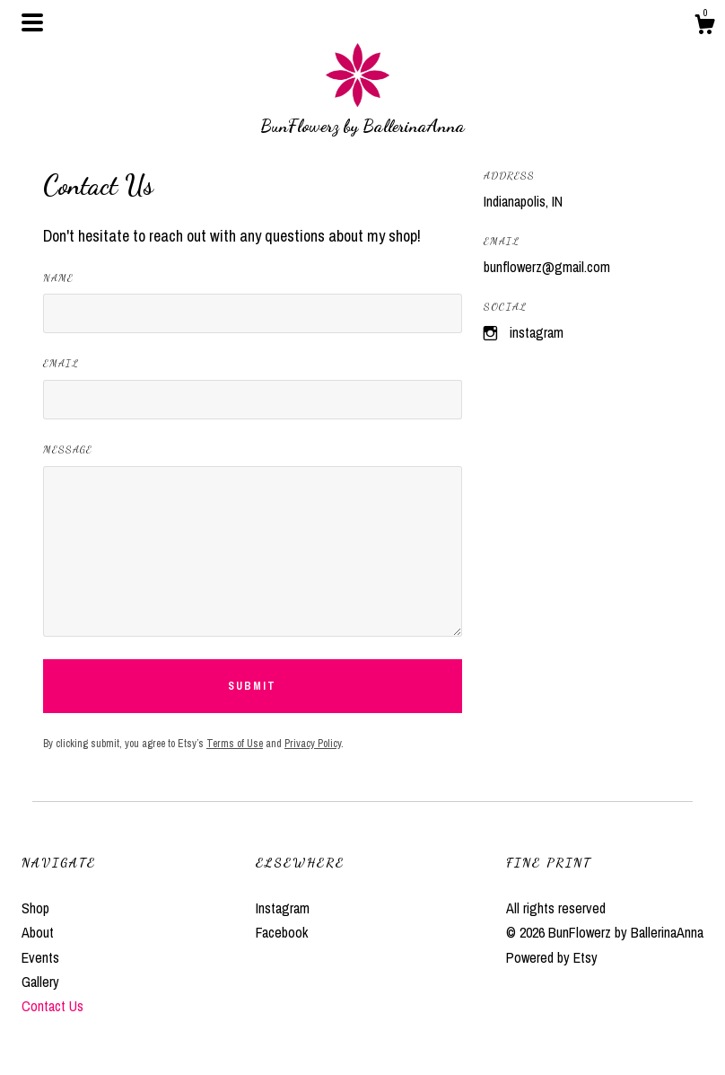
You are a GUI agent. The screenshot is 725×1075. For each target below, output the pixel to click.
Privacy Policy (312, 743)
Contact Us (52, 1006)
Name (58, 277)
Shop (35, 908)
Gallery (40, 981)
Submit (252, 686)
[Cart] (704, 26)
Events (40, 957)
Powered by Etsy (552, 957)
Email (61, 363)
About (38, 932)
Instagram (536, 332)
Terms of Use (234, 743)
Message (67, 449)
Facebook (282, 932)
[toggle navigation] (32, 22)
